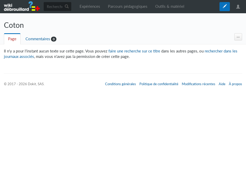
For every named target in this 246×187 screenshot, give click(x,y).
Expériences (90, 6)
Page (12, 39)
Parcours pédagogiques (127, 6)
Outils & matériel (169, 6)
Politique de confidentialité (158, 84)
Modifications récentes (198, 84)
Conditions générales (120, 84)
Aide (222, 84)
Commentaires (37, 39)
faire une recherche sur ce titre (134, 51)
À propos (235, 84)
